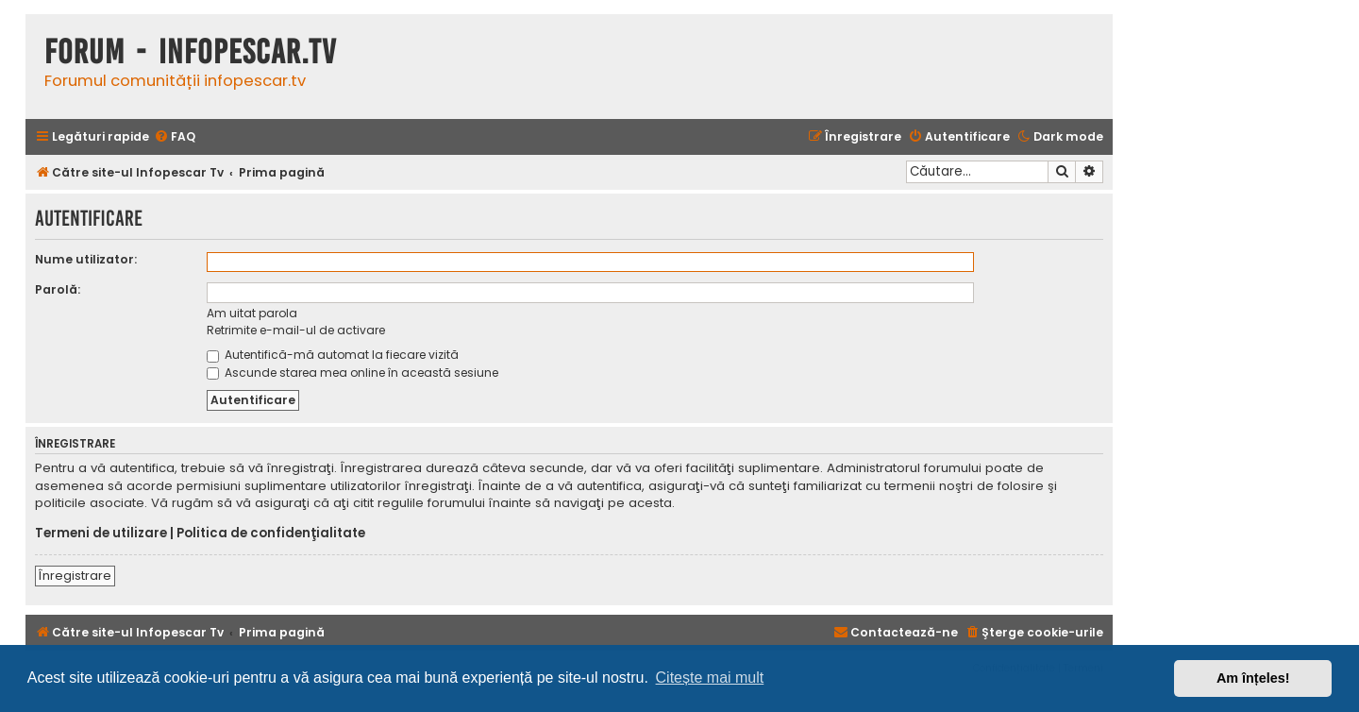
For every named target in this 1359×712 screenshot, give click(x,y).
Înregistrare (75, 576)
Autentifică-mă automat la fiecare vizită (333, 355)
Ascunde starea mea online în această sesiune (352, 372)
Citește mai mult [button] (710, 678)
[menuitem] (174, 137)
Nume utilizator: (86, 259)
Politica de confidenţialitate (270, 533)
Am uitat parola (252, 313)
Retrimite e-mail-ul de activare (296, 330)
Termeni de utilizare (101, 533)
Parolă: (57, 289)
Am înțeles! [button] (1253, 678)
